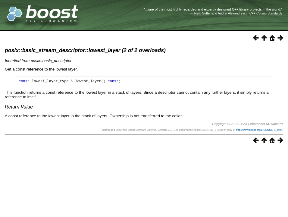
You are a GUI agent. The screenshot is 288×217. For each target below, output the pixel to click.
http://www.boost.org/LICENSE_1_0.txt (259, 130)
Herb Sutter (202, 13)
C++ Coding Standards (265, 13)
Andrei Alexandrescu (233, 13)
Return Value (19, 107)
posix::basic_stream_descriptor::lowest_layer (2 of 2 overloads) (85, 50)
